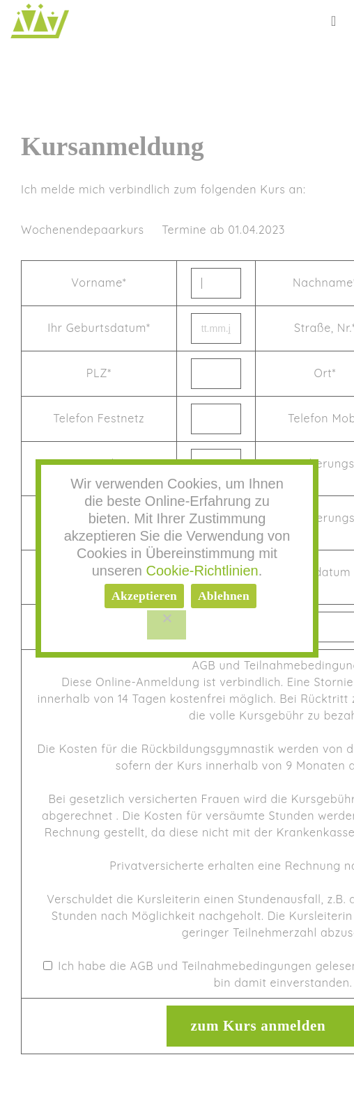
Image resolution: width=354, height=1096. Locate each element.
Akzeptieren (144, 596)
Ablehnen (223, 596)
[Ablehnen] (166, 625)
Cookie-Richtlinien (202, 570)
